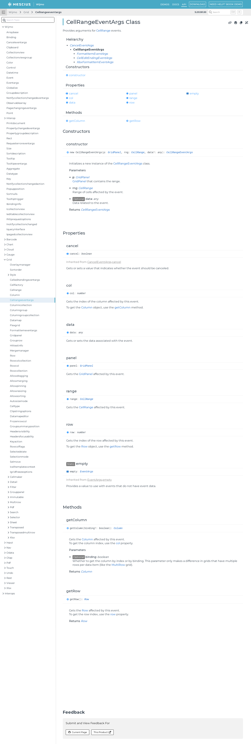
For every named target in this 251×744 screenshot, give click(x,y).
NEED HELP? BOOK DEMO (226, 4)
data (72, 102)
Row (84, 446)
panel (133, 93)
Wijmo (13, 12)
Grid (26, 12)
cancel (73, 93)
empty (194, 93)
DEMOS (164, 4)
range (133, 98)
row (132, 102)
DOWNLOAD (197, 4)
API (184, 4)
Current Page (77, 732)
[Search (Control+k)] (225, 12)
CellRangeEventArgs (179, 152)
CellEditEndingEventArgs (94, 58)
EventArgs (86, 471)
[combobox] (27, 20)
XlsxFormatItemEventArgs (95, 62)
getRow (134, 120)
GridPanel (114, 152)
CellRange (103, 30)
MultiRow (118, 564)
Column (86, 307)
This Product (102, 732)
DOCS (175, 4)
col (71, 98)
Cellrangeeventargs (48, 12)
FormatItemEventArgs (92, 53)
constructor (77, 75)
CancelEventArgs (82, 45)
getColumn (77, 120)
